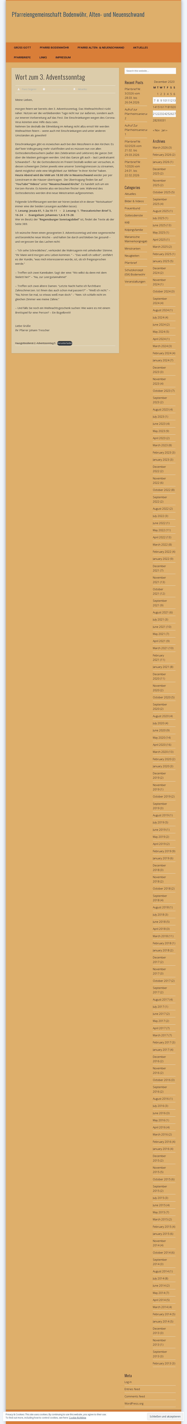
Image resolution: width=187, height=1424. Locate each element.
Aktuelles (140, 47)
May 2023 (159, 431)
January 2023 (161, 459)
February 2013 (162, 1363)
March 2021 (160, 648)
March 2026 (160, 147)
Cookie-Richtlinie (77, 1417)
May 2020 (159, 737)
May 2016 (159, 1120)
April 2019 (159, 844)
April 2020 (159, 744)
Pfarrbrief (131, 262)
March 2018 (160, 936)
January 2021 (161, 667)
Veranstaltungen (135, 281)
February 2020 (162, 759)
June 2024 (159, 324)
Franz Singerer (29, 89)
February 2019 (162, 851)
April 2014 (159, 1300)
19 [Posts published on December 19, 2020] (171, 107)
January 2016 (161, 1149)
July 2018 (158, 914)
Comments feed (135, 1396)
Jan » (164, 130)
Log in (128, 1382)
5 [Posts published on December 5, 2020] (171, 94)
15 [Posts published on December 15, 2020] (157, 107)
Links (43, 57)
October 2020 (162, 697)
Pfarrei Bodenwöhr (54, 47)
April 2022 (159, 537)
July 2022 (158, 516)
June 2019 (159, 829)
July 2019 (158, 822)
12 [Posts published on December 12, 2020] (171, 100)
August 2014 (161, 1271)
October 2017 (162, 981)
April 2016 (159, 1127)
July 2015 (158, 1198)
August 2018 (161, 907)
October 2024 (162, 291)
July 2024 (158, 317)
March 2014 (160, 1307)
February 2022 (162, 551)
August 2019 (161, 815)
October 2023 (162, 390)
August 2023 (161, 409)
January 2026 (161, 162)
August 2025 (161, 211)
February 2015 (162, 1226)
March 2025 (160, 246)
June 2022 (159, 523)
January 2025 (161, 261)
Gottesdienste (134, 215)
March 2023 (160, 445)
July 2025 (158, 218)
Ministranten (132, 248)
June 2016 (159, 1113)
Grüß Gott (22, 47)
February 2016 (162, 1141)
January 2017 (161, 1049)
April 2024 (159, 339)
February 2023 (162, 452)
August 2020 (161, 716)
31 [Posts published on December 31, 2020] (164, 120)
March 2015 (160, 1219)
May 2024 (159, 331)
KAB (127, 222)
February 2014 (162, 1314)
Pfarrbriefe (22, 57)
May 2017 (159, 1021)
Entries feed (132, 1389)
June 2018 (159, 921)
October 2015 (162, 1179)
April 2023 (159, 438)
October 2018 (162, 888)
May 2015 (159, 1212)
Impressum (63, 57)
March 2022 (160, 544)
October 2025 (162, 192)
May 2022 (159, 530)
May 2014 (159, 1293)
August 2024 (161, 310)
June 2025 (159, 225)
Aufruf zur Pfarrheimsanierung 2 (137, 114)
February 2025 (162, 254)
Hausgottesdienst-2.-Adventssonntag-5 (35, 343)
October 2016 (162, 1080)
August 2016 (161, 1098)
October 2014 (162, 1252)
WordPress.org (134, 1403)
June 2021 (159, 627)
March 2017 (160, 1035)
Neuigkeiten (132, 255)
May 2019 (159, 837)
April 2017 (159, 1028)
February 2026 (162, 154)
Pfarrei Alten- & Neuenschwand (101, 47)
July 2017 (158, 1006)
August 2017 (161, 999)
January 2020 (161, 766)
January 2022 (161, 559)
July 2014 (158, 1278)
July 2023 (158, 416)
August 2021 (161, 612)
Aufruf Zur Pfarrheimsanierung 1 (137, 130)
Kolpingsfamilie (134, 230)
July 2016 (158, 1106)
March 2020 (160, 752)
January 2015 (161, 1234)
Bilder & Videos (134, 201)
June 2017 (159, 1014)
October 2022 (162, 490)
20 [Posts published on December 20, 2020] (174, 107)
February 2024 (162, 353)
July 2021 (158, 619)
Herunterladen (64, 343)
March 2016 (160, 1134)
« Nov (156, 130)
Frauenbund (132, 208)
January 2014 (161, 1321)
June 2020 (159, 730)
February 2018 (162, 943)
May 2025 (159, 232)
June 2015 (159, 1205)
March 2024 (160, 346)
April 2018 (159, 929)
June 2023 (159, 423)
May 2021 (159, 634)
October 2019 (162, 796)
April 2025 (159, 239)
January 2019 (161, 858)
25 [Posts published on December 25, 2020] (167, 114)
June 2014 (159, 1285)
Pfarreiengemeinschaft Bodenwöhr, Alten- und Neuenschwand (78, 14)
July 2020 (158, 723)
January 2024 (161, 360)
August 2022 (161, 508)
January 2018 (161, 950)
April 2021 (159, 641)
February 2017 (162, 1042)
